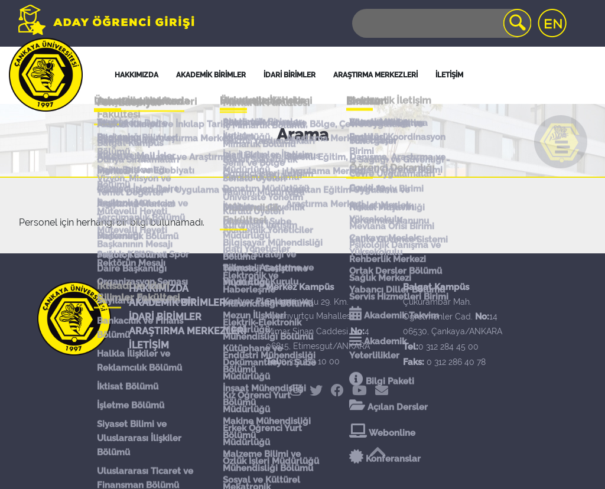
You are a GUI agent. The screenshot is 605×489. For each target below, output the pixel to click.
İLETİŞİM (149, 345)
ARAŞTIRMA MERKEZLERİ (187, 331)
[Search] (440, 23)
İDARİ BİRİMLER (289, 75)
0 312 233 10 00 (310, 361)
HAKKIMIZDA (158, 288)
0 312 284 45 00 (448, 346)
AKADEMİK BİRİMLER (177, 302)
